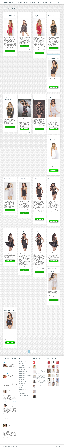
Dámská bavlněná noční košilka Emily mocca (40, 391)
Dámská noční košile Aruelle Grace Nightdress (40, 371)
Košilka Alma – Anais (53, 58)
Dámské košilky (19, 2)
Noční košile (41, 2)
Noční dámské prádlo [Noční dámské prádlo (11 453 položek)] (22, 391)
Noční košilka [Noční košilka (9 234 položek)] (28, 375)
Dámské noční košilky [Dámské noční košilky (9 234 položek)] (22, 373)
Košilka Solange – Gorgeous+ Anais (52, 16)
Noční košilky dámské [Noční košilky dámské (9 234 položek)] (22, 387)
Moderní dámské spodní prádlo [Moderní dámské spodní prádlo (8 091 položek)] (23, 395)
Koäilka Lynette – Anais (38, 98)
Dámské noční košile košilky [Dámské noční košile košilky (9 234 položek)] (23, 371)
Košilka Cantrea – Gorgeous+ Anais (8, 98)
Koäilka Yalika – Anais (24, 181)
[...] (9, 370)
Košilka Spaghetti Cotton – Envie (41, 386)
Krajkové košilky (37, 13)
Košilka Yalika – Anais (9, 310)
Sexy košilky (26, 2)
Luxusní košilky (33, 2)
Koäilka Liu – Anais (9, 232)
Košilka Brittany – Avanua (40, 380)
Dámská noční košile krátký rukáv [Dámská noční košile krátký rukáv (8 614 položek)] (23, 389)
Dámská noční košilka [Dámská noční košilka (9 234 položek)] (22, 375)
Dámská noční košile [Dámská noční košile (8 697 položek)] (22, 367)
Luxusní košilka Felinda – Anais (37, 16)
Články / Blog (48, 2)
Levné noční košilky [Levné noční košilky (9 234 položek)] (21, 365)
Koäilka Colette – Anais (52, 139)
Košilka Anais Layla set (24, 98)
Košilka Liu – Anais (53, 232)
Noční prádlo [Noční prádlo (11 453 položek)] (28, 367)
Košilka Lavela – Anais (53, 271)
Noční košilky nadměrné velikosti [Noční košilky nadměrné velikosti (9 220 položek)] (23, 361)
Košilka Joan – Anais (39, 232)
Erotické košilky (22, 13)
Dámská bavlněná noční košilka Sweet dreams (40, 376)
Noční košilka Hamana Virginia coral (40, 361)
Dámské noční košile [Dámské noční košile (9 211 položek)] (22, 377)
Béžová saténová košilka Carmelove (40, 366)
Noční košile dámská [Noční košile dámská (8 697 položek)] (22, 383)
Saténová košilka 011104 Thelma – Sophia (40, 395)
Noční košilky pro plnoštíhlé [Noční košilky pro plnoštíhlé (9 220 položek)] (23, 381)
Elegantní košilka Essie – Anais (10, 16)
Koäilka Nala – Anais (39, 181)
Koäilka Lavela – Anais (10, 181)
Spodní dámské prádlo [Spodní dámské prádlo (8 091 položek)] (22, 385)
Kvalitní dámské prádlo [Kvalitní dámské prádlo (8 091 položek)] (22, 363)
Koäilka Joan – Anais (53, 181)
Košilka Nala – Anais (24, 232)
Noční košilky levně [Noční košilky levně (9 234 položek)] (21, 379)
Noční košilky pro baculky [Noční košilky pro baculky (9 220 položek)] (22, 369)
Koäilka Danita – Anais (54, 98)
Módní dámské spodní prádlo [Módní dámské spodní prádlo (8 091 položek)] (23, 393)
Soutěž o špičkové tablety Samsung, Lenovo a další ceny (9, 388)
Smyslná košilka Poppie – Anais (23, 16)
